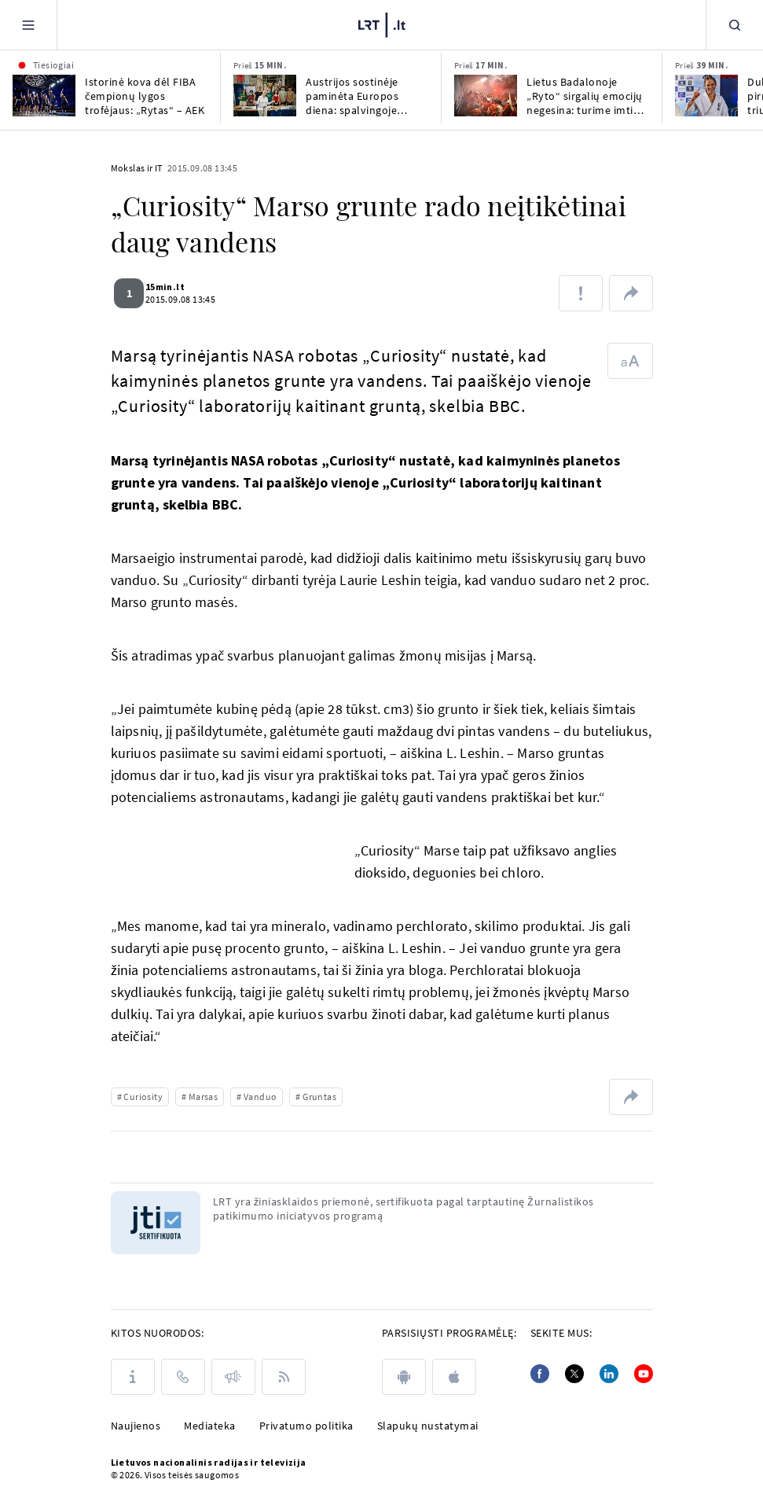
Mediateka (210, 1426)
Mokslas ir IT (137, 168)
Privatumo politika (306, 1426)
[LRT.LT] (381, 23)
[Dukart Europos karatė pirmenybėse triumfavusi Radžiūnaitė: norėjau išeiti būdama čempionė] (706, 95)
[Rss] (284, 1377)
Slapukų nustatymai (428, 1426)
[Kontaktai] (183, 1377)
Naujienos (136, 1426)
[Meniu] (28, 25)
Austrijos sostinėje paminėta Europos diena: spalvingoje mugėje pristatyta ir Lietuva (355, 96)
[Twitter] (574, 1373)
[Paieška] (734, 25)
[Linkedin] (609, 1373)
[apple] (454, 1377)
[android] (404, 1377)
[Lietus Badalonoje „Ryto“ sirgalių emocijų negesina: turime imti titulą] (485, 95)
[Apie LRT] (133, 1377)
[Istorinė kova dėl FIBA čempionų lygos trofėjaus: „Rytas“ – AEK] (44, 95)
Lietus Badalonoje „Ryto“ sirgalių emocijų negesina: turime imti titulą (584, 96)
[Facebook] (539, 1373)
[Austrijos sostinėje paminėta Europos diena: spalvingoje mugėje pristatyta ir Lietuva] (264, 95)
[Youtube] (643, 1373)
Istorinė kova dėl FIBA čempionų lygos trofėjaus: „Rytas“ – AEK (144, 96)
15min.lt (174, 287)
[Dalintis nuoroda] (631, 293)
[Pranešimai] (233, 1377)
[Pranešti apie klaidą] (581, 293)
